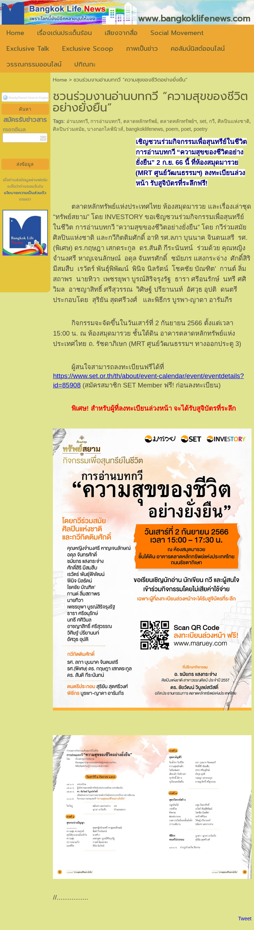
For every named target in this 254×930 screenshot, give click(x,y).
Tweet (244, 918)
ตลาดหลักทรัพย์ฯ (178, 121)
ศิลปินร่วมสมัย (68, 129)
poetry (201, 129)
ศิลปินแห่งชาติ (233, 121)
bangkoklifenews (144, 129)
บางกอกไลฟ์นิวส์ (105, 129)
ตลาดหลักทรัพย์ (140, 121)
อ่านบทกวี (77, 121)
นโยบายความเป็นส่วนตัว (25, 193)
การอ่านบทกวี (105, 121)
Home (60, 80)
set (203, 121)
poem (172, 129)
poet (186, 129)
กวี (212, 121)
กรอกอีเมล (14, 129)
